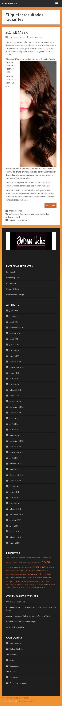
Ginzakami (25, 213)
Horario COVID (12, 289)
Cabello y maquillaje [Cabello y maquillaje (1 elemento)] (28, 563)
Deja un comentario (17, 220)
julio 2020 (14, 339)
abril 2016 (14, 429)
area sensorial (15, 210)
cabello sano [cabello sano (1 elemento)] (17, 563)
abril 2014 (14, 497)
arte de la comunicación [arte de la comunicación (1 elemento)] (27, 557)
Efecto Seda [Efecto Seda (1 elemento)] (50, 567)
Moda (12, 660)
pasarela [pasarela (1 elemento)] (23, 578)
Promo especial (12, 277)
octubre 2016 (15, 412)
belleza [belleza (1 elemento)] (38, 557)
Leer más (50, 205)
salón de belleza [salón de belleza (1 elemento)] (26, 585)
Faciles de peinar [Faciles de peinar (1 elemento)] (24, 570)
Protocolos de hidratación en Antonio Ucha (31, 616)
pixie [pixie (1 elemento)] (8, 581)
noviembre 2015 (16, 441)
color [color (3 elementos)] (46, 561)
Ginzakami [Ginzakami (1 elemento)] (44, 570)
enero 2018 (14, 395)
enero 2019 (14, 356)
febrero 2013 (15, 537)
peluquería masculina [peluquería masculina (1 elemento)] (45, 578)
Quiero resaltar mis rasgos (25, 621)
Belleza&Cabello (16, 649)
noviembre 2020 (16, 327)
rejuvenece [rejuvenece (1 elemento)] (35, 581)
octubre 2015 (15, 446)
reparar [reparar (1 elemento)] (46, 581)
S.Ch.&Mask (17, 32)
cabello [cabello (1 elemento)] (43, 557)
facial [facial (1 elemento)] (16, 570)
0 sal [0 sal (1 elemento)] (7, 557)
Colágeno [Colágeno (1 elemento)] (9, 567)
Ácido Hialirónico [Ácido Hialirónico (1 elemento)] (39, 587)
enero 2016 (14, 435)
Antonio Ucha (9, 3)
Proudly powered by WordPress (17, 697)
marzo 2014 (14, 503)
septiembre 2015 (17, 452)
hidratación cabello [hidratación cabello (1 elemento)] (12, 574)
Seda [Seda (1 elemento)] (38, 585)
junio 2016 (14, 424)
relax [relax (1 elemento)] (41, 581)
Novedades (14, 666)
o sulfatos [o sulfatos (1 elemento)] (16, 578)
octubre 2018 (15, 361)
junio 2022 (14, 316)
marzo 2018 (14, 384)
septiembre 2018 (17, 367)
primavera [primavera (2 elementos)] (16, 581)
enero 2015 (14, 469)
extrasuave (14, 213)
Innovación (11, 283)
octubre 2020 (15, 333)
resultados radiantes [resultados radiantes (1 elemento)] (13, 585)
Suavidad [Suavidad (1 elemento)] (44, 585)
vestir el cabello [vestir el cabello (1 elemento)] (27, 587)
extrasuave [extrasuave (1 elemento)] (10, 570)
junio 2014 (14, 486)
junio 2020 (14, 344)
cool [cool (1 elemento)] (25, 567)
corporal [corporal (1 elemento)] (30, 567)
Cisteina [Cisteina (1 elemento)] (38, 563)
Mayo (8, 602)
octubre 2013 (15, 520)
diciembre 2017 (16, 401)
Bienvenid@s (19, 602)
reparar (34, 213)
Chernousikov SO (27, 701)
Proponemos (15, 677)
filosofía (13, 654)
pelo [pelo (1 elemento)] (28, 578)
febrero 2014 (15, 509)
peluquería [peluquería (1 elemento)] (34, 578)
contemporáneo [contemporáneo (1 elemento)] (18, 567)
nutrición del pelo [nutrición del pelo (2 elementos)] (38, 574)
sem (8, 616)
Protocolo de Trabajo (19, 683)
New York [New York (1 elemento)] (23, 574)
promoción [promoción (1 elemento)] (27, 581)
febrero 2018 (15, 390)
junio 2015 (14, 458)
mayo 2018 (14, 373)
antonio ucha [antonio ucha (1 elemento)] (14, 557)
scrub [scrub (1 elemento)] (34, 585)
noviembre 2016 (16, 407)
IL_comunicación (13, 607)
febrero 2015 (15, 463)
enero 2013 (14, 543)
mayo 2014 (14, 492)
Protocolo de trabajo (15, 294)
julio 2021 (14, 322)
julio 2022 (14, 310)
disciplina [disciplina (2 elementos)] (39, 567)
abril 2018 (14, 378)
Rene (8, 621)
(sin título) (10, 272)
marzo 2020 (14, 350)
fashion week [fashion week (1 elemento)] (35, 570)
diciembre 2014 (16, 475)
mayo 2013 (14, 531)
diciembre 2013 (16, 514)
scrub (18, 217)
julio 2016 (14, 418)
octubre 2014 (15, 480)
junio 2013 (14, 526)
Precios (13, 671)
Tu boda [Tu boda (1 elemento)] (19, 587)
